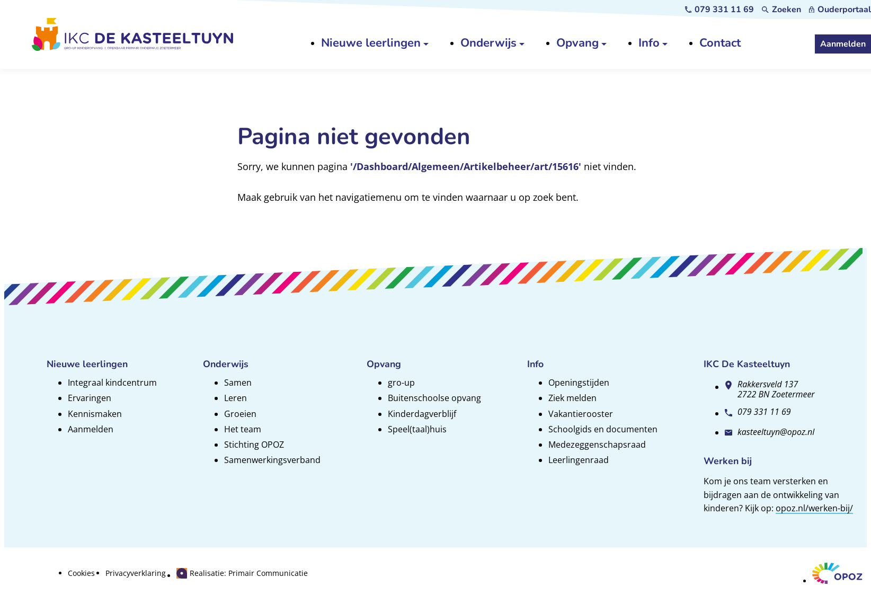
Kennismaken (95, 414)
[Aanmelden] (843, 44)
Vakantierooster (580, 414)
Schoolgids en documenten (602, 429)
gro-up (401, 382)
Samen (238, 382)
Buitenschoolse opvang (434, 398)
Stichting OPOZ (254, 444)
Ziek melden (572, 398)
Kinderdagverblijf (422, 414)
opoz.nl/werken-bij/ (814, 508)
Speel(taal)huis (417, 429)
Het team (242, 429)
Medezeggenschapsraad (597, 444)
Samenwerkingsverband (272, 460)
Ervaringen (89, 398)
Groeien (240, 414)
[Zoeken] (781, 9)
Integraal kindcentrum (112, 382)
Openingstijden (578, 382)
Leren (235, 398)
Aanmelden (90, 429)
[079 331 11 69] (719, 9)
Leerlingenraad (578, 460)
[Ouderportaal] (840, 9)
